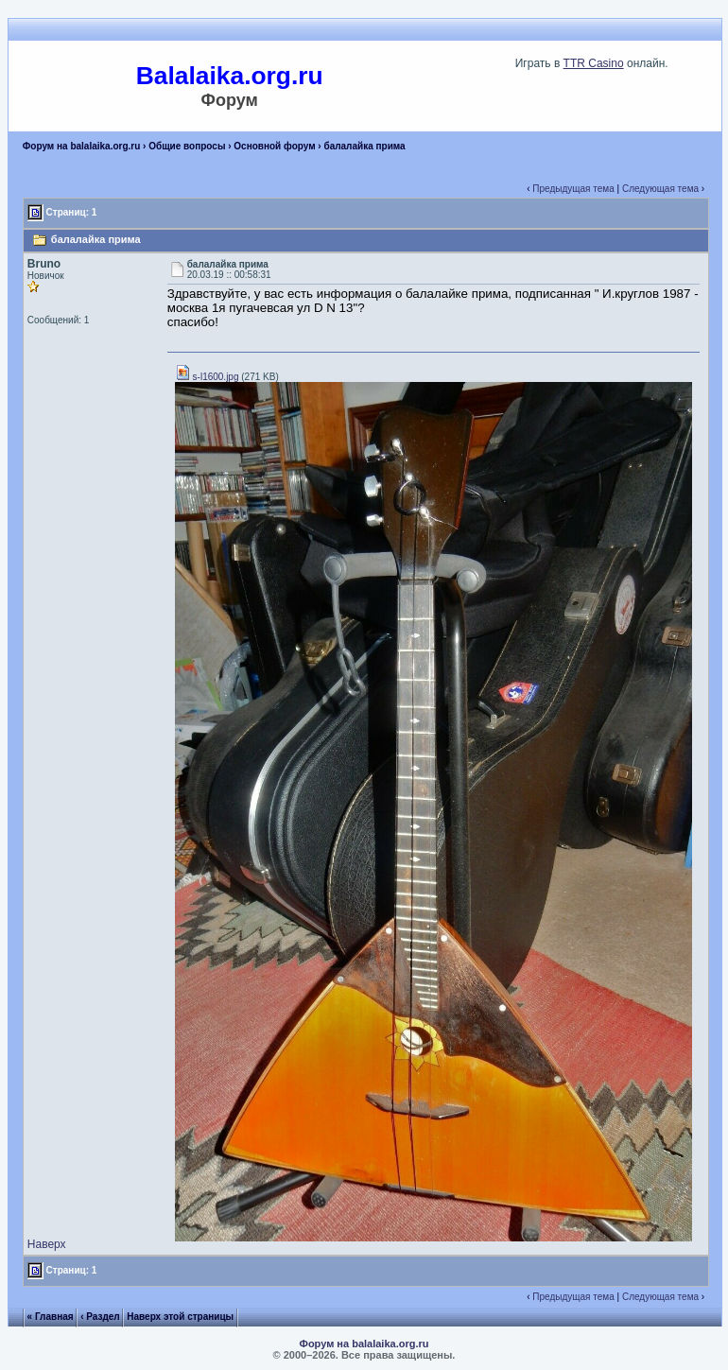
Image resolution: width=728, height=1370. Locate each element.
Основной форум (274, 146)
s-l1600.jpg (207, 377)
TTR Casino (593, 63)
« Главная (50, 1316)
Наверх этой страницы (180, 1316)
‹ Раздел (100, 1316)
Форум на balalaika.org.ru (82, 146)
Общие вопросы (186, 146)
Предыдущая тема (573, 188)
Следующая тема (660, 188)
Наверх (46, 1244)
